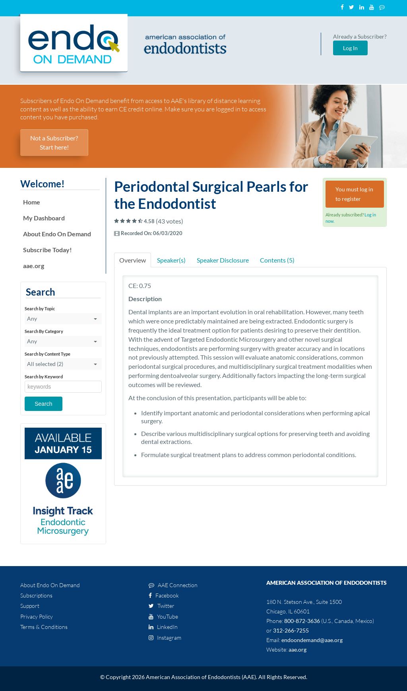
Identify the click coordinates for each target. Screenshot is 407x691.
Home (31, 202)
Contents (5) (277, 260)
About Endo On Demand (57, 233)
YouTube (163, 616)
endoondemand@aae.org (312, 639)
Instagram (165, 637)
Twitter (161, 605)
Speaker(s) (171, 260)
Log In (350, 48)
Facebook (164, 595)
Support (29, 605)
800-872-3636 (302, 620)
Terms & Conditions (44, 626)
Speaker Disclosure (223, 260)
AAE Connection (173, 585)
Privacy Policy (36, 616)
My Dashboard (44, 218)
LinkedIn (163, 626)
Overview (132, 260)
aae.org (33, 265)
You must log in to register (354, 194)
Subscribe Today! (47, 249)
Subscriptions (36, 595)
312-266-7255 (291, 630)
